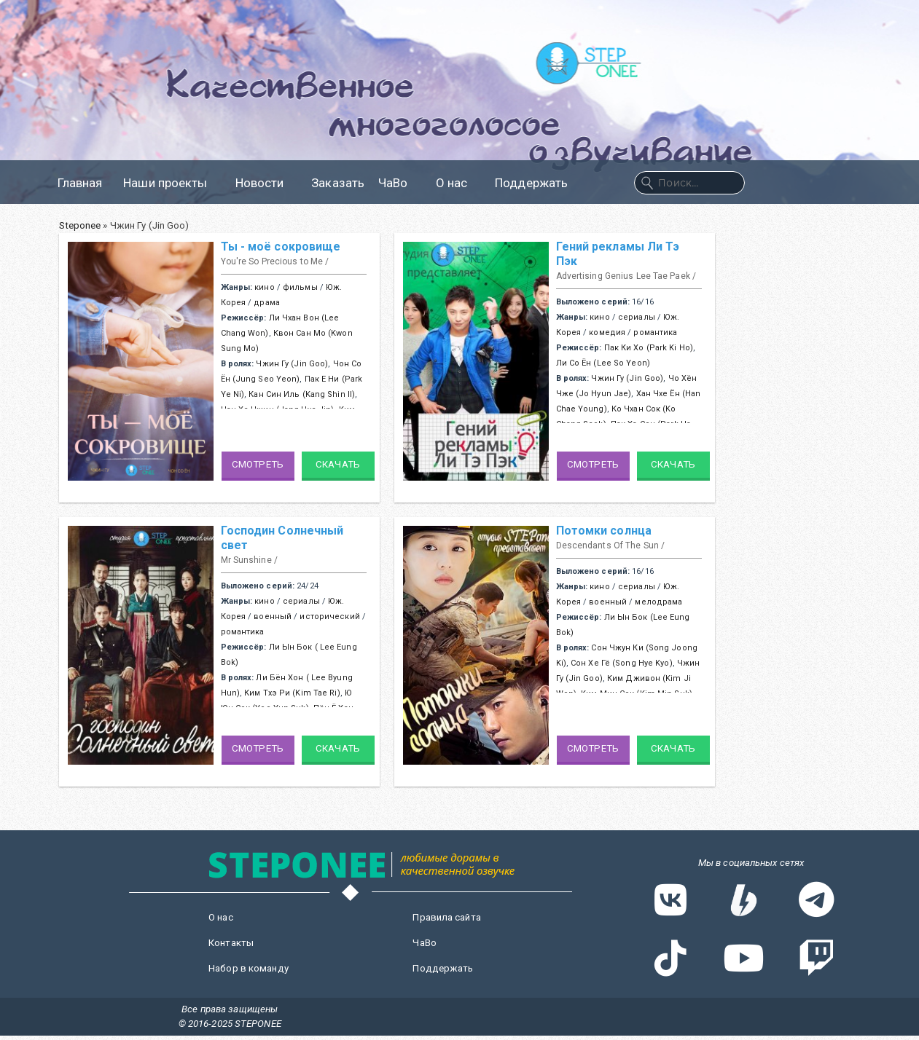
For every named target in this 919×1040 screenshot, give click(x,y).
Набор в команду (248, 968)
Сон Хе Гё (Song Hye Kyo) (622, 663)
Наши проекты (172, 183)
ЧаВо (399, 183)
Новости (266, 183)
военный (273, 616)
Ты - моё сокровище (281, 246)
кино (264, 287)
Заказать (337, 183)
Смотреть (257, 464)
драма (267, 302)
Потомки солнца (604, 530)
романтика (655, 332)
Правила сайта (446, 917)
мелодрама (658, 602)
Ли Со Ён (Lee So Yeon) (603, 363)
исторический (329, 616)
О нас (459, 183)
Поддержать (531, 183)
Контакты (231, 942)
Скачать (338, 464)
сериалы (636, 317)
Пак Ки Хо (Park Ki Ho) (648, 347)
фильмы (300, 287)
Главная (80, 183)
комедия (607, 332)
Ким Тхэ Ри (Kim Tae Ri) (292, 693)
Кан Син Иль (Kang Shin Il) (302, 394)
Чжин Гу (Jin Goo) (292, 364)
